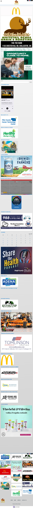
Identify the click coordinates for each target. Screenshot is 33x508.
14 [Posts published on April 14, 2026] (7, 240)
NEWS (15, 500)
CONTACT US (24, 500)
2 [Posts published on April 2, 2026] (16, 236)
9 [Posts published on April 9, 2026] (16, 238)
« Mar (16, 246)
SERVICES (18, 500)
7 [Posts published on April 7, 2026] (7, 238)
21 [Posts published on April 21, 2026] (7, 242)
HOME (12, 500)
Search (2, 80)
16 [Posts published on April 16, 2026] (16, 240)
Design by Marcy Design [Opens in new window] (16, 503)
